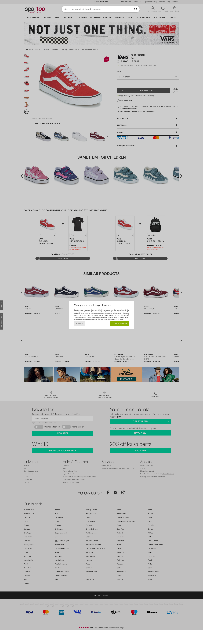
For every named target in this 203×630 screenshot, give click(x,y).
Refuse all (79, 323)
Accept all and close (119, 323)
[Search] (135, 9)
